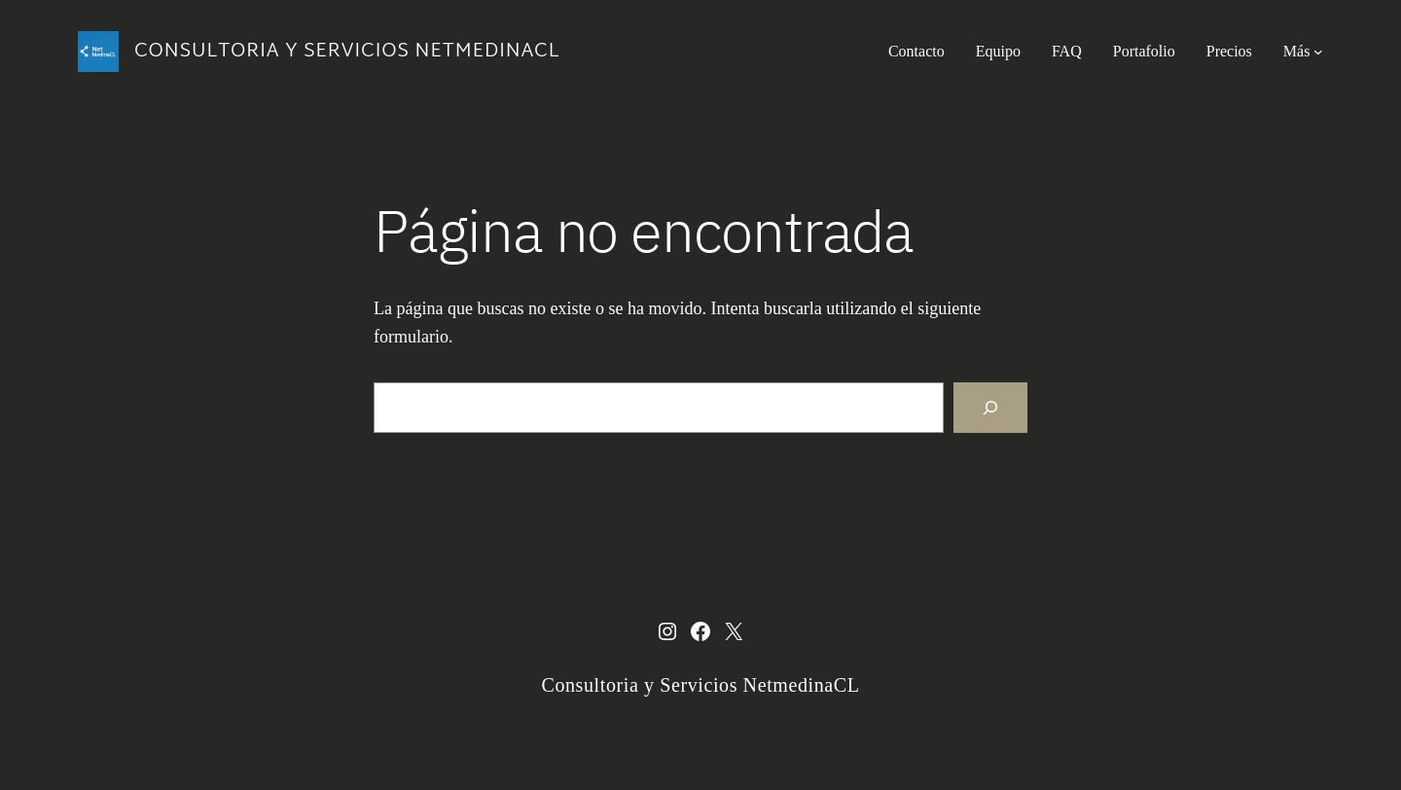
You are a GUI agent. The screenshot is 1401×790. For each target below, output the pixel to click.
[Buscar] (990, 407)
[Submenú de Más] (1318, 51)
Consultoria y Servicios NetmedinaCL (346, 51)
